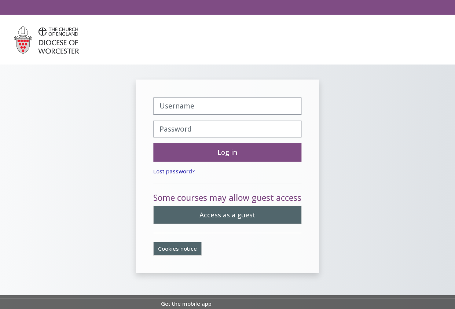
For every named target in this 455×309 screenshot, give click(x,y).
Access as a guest (227, 214)
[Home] (46, 39)
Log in (228, 152)
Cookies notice (177, 248)
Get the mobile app (186, 303)
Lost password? (174, 171)
